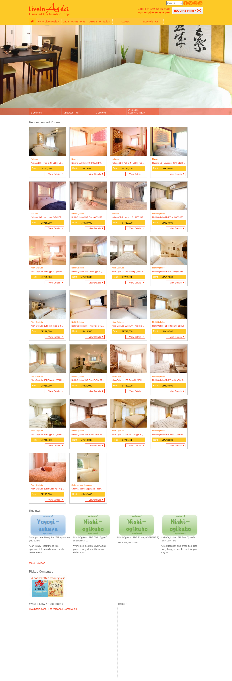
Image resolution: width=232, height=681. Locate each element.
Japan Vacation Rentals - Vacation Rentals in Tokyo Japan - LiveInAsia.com (50, 9)
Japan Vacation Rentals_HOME (32, 21)
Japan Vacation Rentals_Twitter (190, 3)
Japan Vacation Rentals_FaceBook (185, 3)
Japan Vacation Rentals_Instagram (195, 3)
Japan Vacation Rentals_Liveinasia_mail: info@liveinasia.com (152, 12)
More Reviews (37, 563)
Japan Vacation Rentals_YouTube (200, 3)
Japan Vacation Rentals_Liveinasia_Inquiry (187, 10)
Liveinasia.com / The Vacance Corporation (53, 609)
